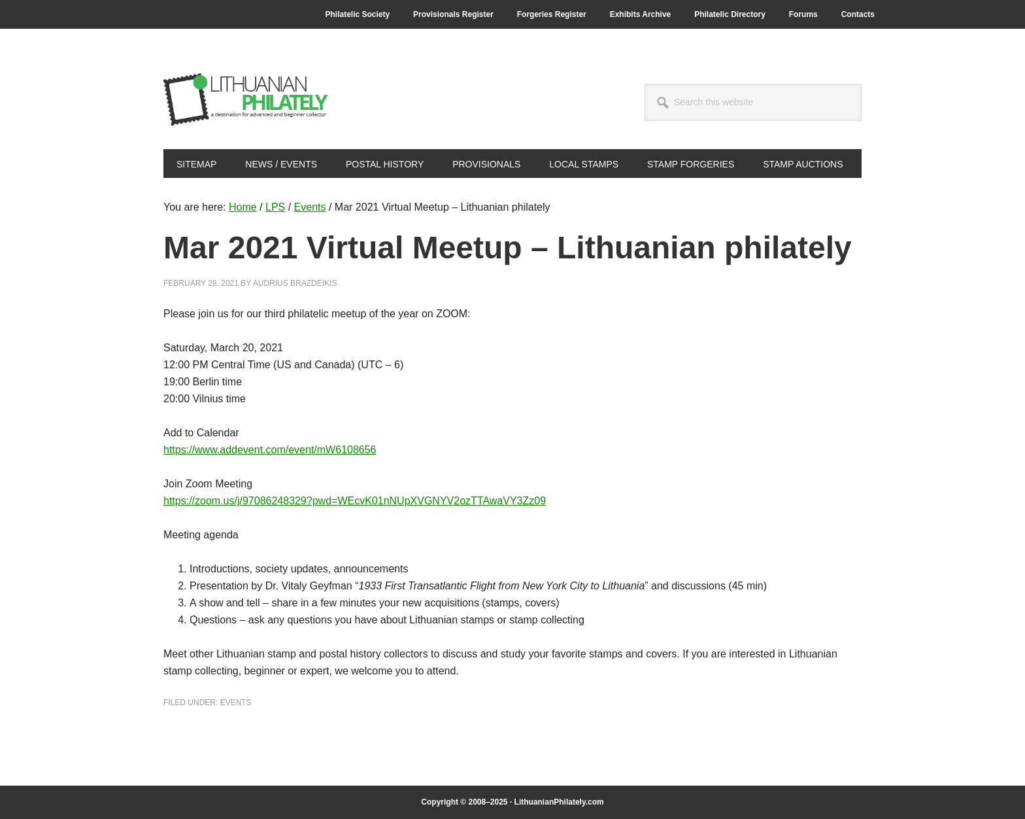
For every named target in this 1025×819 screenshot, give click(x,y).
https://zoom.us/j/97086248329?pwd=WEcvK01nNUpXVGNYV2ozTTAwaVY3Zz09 (354, 500)
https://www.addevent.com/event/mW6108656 (270, 449)
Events (236, 702)
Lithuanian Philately (251, 99)
